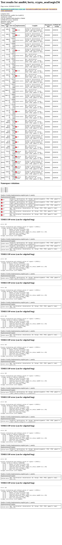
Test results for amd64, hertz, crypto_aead (37, 9)
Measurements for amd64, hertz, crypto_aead (13, 9)
